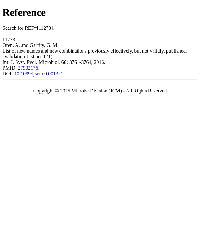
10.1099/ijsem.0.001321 (38, 73)
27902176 (28, 68)
